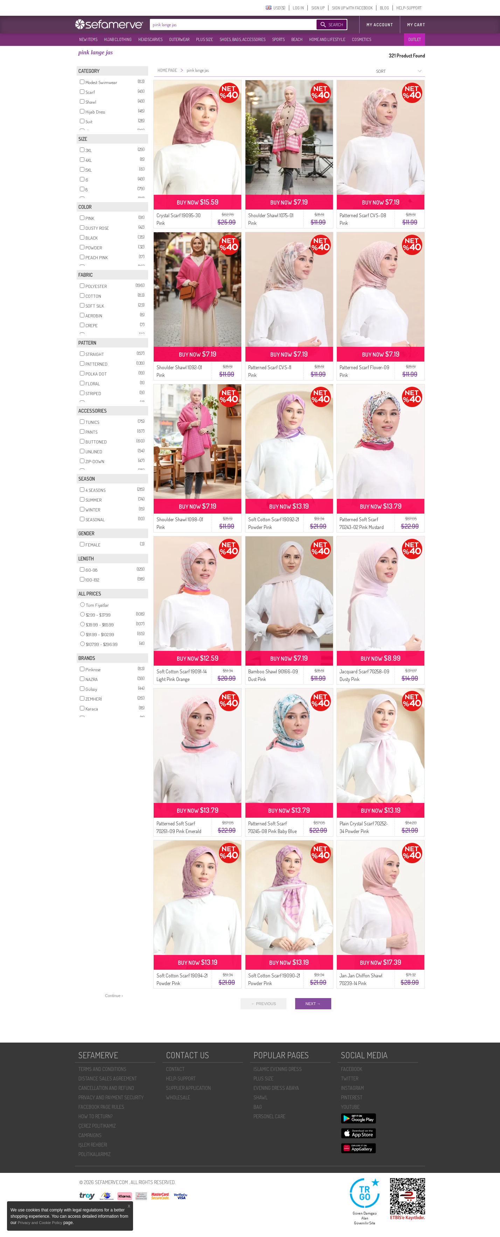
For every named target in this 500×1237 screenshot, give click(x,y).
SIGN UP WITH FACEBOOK (352, 8)
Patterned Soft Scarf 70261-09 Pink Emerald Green (179, 831)
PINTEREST (351, 1097)
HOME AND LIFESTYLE (327, 39)
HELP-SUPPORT (409, 8)
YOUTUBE (350, 1107)
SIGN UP (318, 8)
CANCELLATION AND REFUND (106, 1088)
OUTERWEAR (179, 39)
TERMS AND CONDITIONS (102, 1069)
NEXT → (313, 1004)
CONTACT (175, 1069)
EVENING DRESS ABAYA (276, 1088)
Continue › (114, 996)
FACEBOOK (351, 1069)
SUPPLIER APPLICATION (188, 1088)
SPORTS (278, 39)
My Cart (416, 24)
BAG (258, 1107)
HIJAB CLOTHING (118, 39)
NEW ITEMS (88, 39)
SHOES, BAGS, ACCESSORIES (242, 39)
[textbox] (226, 24)
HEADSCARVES (150, 39)
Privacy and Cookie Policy (40, 1223)
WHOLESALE (178, 1097)
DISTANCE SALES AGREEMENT (107, 1078)
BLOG (384, 8)
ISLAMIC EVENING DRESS (278, 1069)
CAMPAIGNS (90, 1135)
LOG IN (298, 8)
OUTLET (414, 39)
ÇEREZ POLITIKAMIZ (97, 1126)
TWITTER (349, 1078)
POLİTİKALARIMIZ (94, 1154)
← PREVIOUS (263, 1004)
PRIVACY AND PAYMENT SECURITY (111, 1097)
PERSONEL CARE (269, 1116)
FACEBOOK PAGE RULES (101, 1107)
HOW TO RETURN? (95, 1116)
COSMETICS (361, 39)
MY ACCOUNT (380, 24)
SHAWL (261, 1097)
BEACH (297, 39)
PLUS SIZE (204, 39)
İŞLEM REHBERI (92, 1145)
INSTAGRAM (352, 1088)
